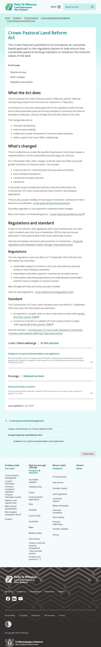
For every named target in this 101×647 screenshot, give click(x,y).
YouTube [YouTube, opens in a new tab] (20, 599)
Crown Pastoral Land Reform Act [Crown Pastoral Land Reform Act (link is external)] (67, 214)
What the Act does (18, 72)
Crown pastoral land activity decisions (51, 203)
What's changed (17, 77)
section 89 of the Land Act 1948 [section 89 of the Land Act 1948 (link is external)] (36, 324)
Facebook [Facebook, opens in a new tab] (8, 599)
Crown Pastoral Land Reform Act (21, 21)
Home (7, 18)
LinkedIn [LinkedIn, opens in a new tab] (14, 599)
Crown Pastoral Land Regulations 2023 (54, 292)
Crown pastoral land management (55, 18)
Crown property (31, 18)
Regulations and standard (21, 82)
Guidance (17, 18)
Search (92, 7)
